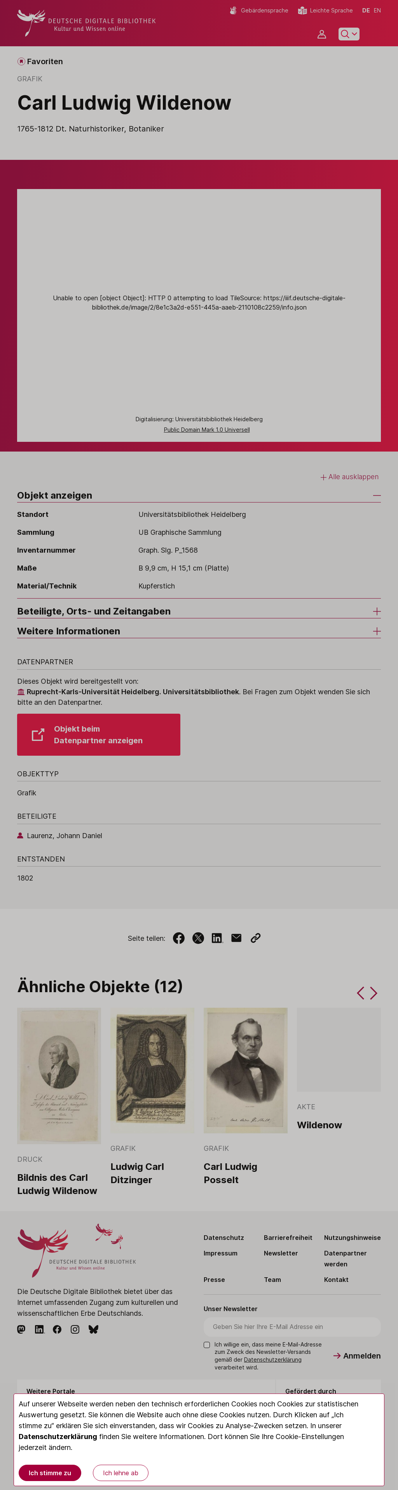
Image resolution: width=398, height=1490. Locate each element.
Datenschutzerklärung (58, 1436)
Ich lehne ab (120, 1473)
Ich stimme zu (50, 1473)
